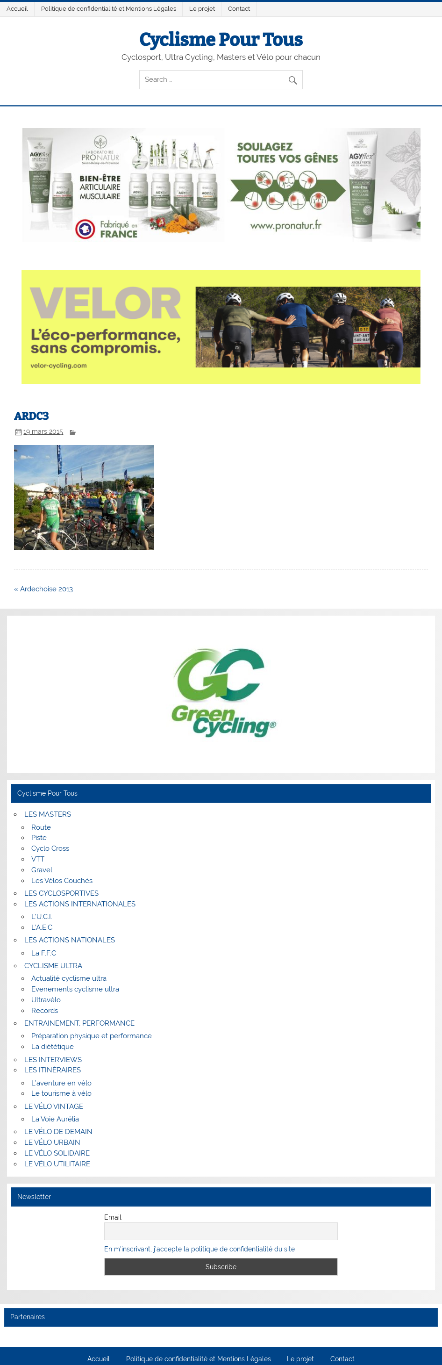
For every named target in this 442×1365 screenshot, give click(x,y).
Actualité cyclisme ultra (69, 978)
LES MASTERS (47, 814)
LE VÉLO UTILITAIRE (57, 1164)
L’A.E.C (41, 927)
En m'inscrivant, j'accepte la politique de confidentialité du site (199, 1249)
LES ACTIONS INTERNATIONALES (79, 904)
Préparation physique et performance (91, 1036)
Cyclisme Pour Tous (221, 39)
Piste (39, 837)
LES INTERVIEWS (53, 1060)
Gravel (41, 870)
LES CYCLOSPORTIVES (61, 893)
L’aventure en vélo (61, 1083)
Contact (239, 8)
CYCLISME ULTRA (53, 966)
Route (41, 827)
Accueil (17, 8)
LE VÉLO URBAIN (52, 1142)
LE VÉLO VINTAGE (53, 1106)
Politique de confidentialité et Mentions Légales (108, 8)
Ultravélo (46, 1000)
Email (112, 1217)
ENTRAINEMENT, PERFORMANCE (79, 1023)
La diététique (52, 1046)
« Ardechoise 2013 (43, 589)
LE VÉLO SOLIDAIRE (57, 1153)
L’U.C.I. (41, 916)
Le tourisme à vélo (61, 1093)
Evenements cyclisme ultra (75, 989)
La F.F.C (43, 953)
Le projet (202, 8)
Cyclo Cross (50, 848)
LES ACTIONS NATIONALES (69, 940)
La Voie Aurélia (55, 1119)
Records (44, 1010)
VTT (37, 859)
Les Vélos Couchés (62, 880)
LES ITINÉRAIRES (52, 1070)
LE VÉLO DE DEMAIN (58, 1132)
